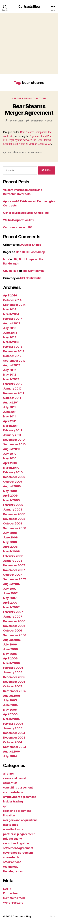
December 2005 (14, 677)
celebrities (10, 782)
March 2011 (11, 425)
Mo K (6, 259)
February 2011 (12, 430)
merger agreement (32, 152)
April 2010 (10, 463)
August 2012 (11, 365)
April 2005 (10, 714)
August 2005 (12, 695)
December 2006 (14, 621)
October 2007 (12, 574)
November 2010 (14, 439)
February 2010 (13, 472)
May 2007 (10, 598)
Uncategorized (13, 871)
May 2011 (9, 416)
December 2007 (14, 565)
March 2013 (11, 342)
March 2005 (11, 719)
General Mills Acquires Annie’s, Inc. (26, 212)
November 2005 (14, 681)
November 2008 (14, 518)
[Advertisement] (29, 44)
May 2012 (9, 374)
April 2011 (9, 421)
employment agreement (19, 796)
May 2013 (9, 337)
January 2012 (12, 388)
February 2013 (13, 346)
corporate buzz (13, 792)
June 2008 (10, 537)
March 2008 (11, 551)
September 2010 (14, 444)
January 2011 (12, 435)
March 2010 (11, 467)
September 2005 (14, 691)
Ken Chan (18, 120)
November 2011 (13, 393)
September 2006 (14, 635)
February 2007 (13, 612)
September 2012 (14, 360)
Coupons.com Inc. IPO (17, 227)
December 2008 (14, 514)
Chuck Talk (10, 270)
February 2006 (13, 667)
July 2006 (10, 644)
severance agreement (18, 852)
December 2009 (14, 477)
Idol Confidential (33, 270)
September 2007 (14, 579)
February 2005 (13, 723)
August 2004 (12, 751)
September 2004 (14, 746)
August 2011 (11, 402)
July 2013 (9, 328)
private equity (12, 838)
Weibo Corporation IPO (18, 220)
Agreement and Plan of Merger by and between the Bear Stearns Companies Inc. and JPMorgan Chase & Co (27, 140)
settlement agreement (18, 848)
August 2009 (12, 486)
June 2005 (10, 705)
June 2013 (10, 332)
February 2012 (12, 383)
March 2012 (11, 379)
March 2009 (11, 500)
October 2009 (12, 481)
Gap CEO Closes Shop (30, 252)
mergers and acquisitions (28, 98)
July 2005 (10, 700)
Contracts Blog (29, 6)
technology (10, 866)
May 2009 (10, 491)
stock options (12, 862)
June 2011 (10, 411)
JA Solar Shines (30, 244)
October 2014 (12, 300)
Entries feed (11, 893)
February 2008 (13, 556)
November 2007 (14, 570)
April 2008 (10, 546)
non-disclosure (13, 829)
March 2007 (11, 607)
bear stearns (14, 152)
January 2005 (12, 728)
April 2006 (10, 658)
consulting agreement (18, 787)
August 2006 (12, 639)
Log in (7, 888)
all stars (8, 773)
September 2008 (14, 528)
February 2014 (13, 318)
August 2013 (11, 323)
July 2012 (9, 370)
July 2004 (10, 756)
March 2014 (11, 314)
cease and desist (14, 778)
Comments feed (14, 898)
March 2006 (11, 663)
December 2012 (13, 351)
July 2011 (9, 407)
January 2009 (12, 509)
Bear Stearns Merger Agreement (29, 109)
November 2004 (14, 737)
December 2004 (14, 733)
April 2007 (10, 602)
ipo (5, 806)
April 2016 (10, 295)
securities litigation (16, 843)
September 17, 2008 (41, 120)
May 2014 (9, 309)
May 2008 (10, 542)
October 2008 (12, 523)
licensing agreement (17, 810)
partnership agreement (18, 834)
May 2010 (9, 458)
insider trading (13, 801)
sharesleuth (11, 857)
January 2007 (12, 616)
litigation (9, 815)
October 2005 (12, 686)
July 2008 (10, 532)
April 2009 (10, 495)
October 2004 (12, 742)
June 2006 (10, 649)
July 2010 (9, 453)
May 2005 (10, 709)
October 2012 (12, 356)
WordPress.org (13, 902)
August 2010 (11, 449)
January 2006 (12, 672)
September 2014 (14, 304)
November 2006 (14, 625)
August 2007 (12, 584)
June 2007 (10, 593)
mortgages (10, 824)
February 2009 (13, 504)
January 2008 (12, 560)
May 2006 (10, 653)
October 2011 (12, 397)
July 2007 (10, 588)
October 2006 (12, 630)
